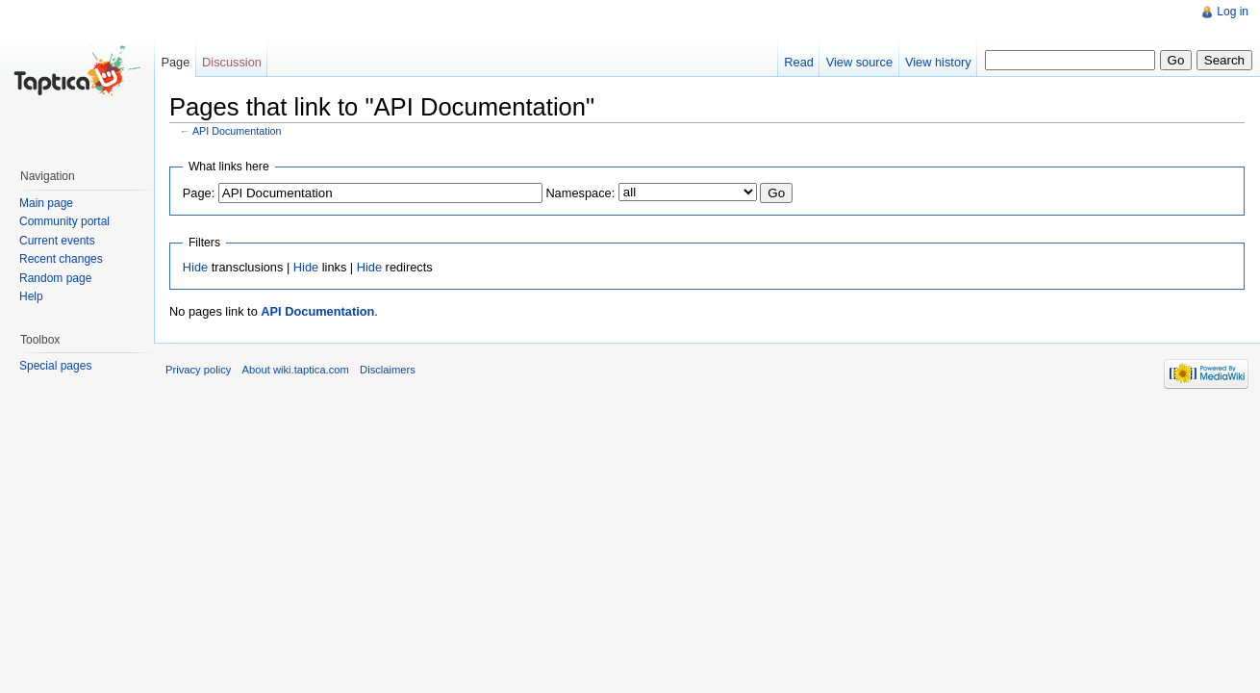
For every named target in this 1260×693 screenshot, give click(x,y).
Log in (1232, 11)
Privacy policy (198, 369)
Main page (46, 203)
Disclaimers (388, 369)
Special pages (55, 365)
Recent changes (61, 259)
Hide (195, 267)
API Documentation (237, 131)
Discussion (232, 62)
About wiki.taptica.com (295, 369)
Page (175, 62)
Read (799, 62)
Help (31, 296)
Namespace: (580, 193)
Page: (198, 193)
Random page (55, 278)
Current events (57, 240)
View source (859, 62)
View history (938, 62)
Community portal (64, 221)
